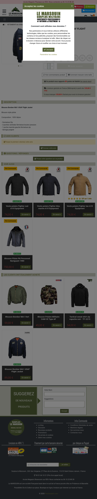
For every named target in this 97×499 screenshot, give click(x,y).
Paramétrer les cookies (48, 55)
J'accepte (48, 50)
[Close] (72, 6)
